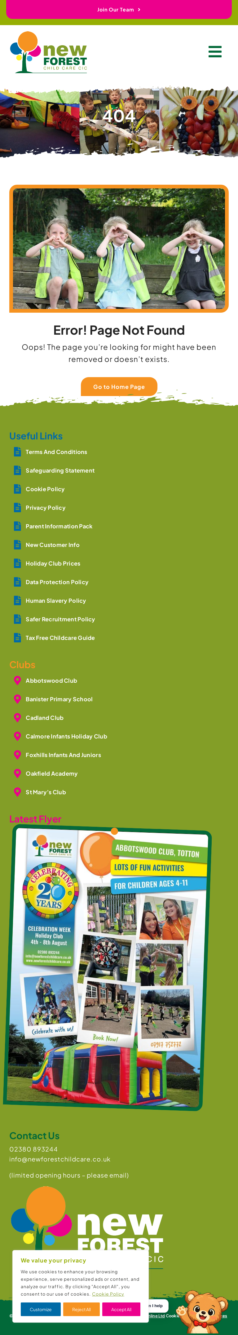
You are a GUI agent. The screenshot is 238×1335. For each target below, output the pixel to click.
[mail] (44, 1323)
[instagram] (11, 1323)
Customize (41, 1309)
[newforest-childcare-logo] (48, 35)
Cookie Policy (108, 1294)
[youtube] (22, 1323)
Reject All (81, 1309)
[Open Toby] (203, 1306)
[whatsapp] (34, 1323)
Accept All (121, 1309)
